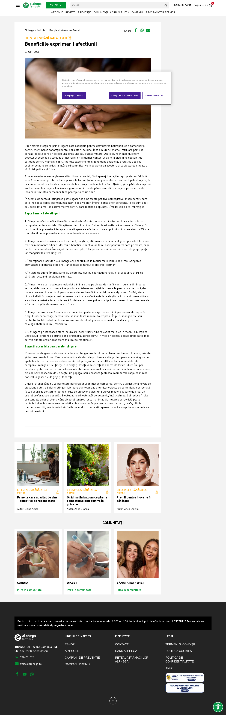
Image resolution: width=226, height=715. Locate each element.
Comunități (101, 12)
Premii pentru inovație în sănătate (134, 499)
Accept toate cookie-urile (124, 95)
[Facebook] (17, 674)
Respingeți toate (74, 95)
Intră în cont (182, 5)
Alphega (29, 30)
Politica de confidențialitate (179, 659)
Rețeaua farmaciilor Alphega (131, 659)
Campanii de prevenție (82, 657)
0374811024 (24, 657)
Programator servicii (160, 12)
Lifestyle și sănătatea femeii (64, 30)
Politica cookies (178, 650)
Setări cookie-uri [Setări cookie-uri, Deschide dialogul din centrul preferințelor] (154, 95)
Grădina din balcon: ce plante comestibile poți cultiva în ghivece (87, 501)
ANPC (169, 668)
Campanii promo (77, 664)
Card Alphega (119, 12)
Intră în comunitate (29, 589)
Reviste (70, 12)
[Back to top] (113, 700)
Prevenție (84, 12)
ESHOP (56, 5)
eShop (70, 644)
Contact (122, 644)
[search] (166, 5)
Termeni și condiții (180, 644)
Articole (57, 12)
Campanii (137, 12)
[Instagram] (32, 674)
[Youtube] (24, 674)
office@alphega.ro (28, 663)
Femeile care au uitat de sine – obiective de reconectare (37, 499)
